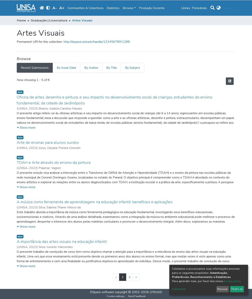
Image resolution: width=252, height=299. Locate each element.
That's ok (237, 289)
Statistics (113, 8)
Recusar (222, 289)
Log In (227, 8)
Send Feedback (136, 296)
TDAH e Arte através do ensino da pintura (54, 162)
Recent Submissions (35, 68)
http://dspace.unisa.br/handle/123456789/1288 (97, 42)
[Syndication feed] (230, 81)
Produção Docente (152, 8)
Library (185, 8)
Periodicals (199, 8)
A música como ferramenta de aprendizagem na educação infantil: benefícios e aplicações (94, 202)
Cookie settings (116, 296)
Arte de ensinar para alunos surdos (48, 142)
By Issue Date (66, 68)
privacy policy (232, 281)
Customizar (179, 289)
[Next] (136, 277)
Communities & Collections (85, 8)
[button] (218, 8)
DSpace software (102, 292)
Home (21, 20)
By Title (111, 68)
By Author (91, 68)
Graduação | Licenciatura (49, 20)
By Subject (132, 68)
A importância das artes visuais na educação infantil (62, 241)
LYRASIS (156, 292)
